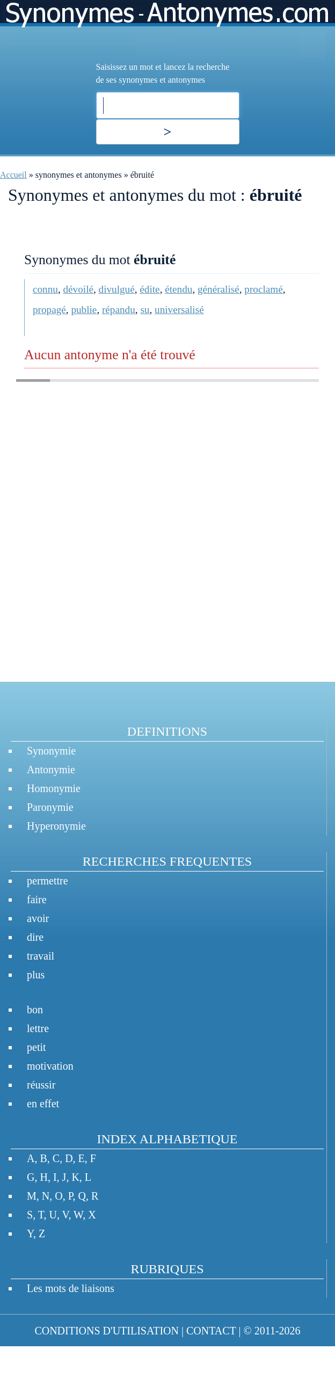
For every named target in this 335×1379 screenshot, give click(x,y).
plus (36, 975)
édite (149, 289)
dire (35, 937)
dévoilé (78, 289)
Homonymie (54, 788)
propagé (49, 309)
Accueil (13, 174)
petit (36, 1047)
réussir (41, 1085)
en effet (43, 1103)
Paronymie (50, 807)
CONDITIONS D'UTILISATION (106, 1331)
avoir (38, 918)
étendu (178, 289)
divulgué (117, 289)
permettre (47, 881)
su (144, 309)
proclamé (263, 289)
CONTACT (211, 1331)
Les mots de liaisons (70, 1288)
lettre (38, 1028)
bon (35, 1009)
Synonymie (51, 751)
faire (37, 899)
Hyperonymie (56, 826)
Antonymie (51, 769)
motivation (50, 1066)
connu (45, 289)
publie (84, 309)
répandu (118, 309)
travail (40, 956)
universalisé (179, 309)
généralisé (218, 289)
